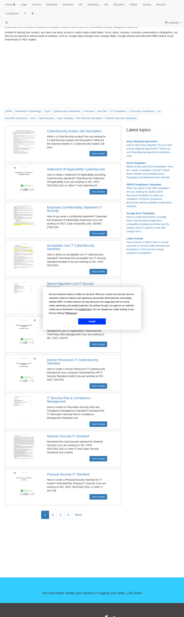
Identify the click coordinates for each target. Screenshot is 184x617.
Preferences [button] (71, 313)
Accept (92, 321)
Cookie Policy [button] (85, 309)
